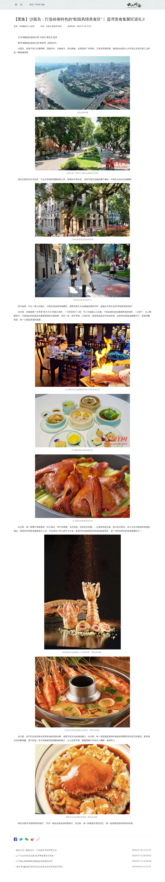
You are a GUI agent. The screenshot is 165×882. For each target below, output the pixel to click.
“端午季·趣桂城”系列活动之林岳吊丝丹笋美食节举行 (39, 867)
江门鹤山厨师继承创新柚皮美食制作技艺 (34, 861)
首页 (31, 5)
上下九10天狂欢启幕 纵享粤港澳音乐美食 (35, 856)
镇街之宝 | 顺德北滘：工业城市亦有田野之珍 (36, 850)
